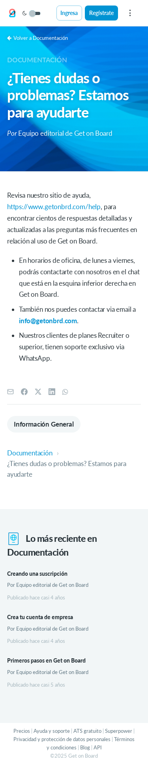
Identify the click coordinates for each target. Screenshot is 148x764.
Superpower (118, 731)
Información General (44, 424)
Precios (21, 731)
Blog (85, 747)
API (98, 747)
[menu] (130, 13)
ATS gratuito (87, 731)
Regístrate (101, 12)
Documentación (37, 60)
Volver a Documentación (37, 38)
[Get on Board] (12, 13)
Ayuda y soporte (52, 731)
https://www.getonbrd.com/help (54, 206)
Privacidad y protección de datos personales (62, 739)
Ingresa (69, 12)
